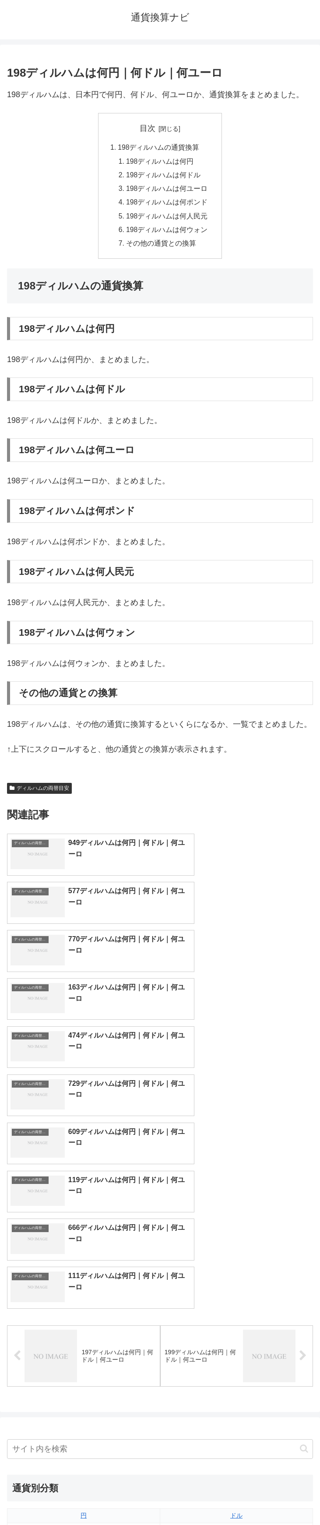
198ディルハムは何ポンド (167, 204)
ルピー (236, 1380)
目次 (147, 128)
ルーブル (83, 1394)
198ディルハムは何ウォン (167, 233)
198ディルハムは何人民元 (167, 219)
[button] (304, 1212)
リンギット (236, 1365)
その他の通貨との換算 (161, 247)
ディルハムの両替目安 (39, 792)
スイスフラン (236, 1336)
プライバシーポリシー (238, 1496)
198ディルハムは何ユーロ (167, 190)
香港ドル (83, 1322)
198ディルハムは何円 (160, 162)
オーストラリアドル (236, 1322)
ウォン (236, 1307)
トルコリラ (236, 1351)
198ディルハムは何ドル (163, 176)
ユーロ (83, 1293)
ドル (236, 1278)
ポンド (236, 1293)
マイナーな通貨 (236, 1394)
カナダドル (83, 1336)
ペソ (83, 1365)
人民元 (83, 1307)
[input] (160, 1212)
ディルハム (83, 1351)
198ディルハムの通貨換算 (159, 148)
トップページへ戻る (81, 1496)
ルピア (83, 1380)
